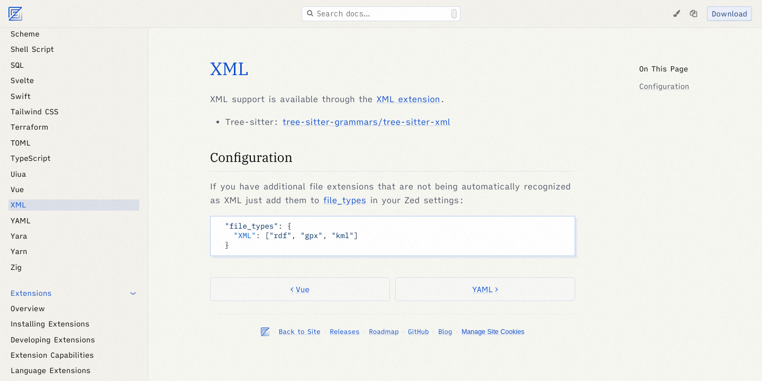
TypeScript (31, 158)
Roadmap (383, 332)
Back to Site (300, 332)
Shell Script (32, 49)
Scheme (25, 34)
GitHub (418, 332)
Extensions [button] (31, 293)
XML (18, 205)
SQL (17, 65)
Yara (19, 236)
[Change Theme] (676, 13)
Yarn (19, 251)
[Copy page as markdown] (693, 13)
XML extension (408, 99)
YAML (21, 220)
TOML (21, 143)
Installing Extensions (50, 324)
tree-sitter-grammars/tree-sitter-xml (366, 122)
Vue (17, 189)
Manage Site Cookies (492, 331)
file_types (345, 200)
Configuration (251, 157)
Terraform (29, 127)
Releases (344, 332)
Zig (16, 267)
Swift (21, 96)
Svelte (22, 80)
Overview (28, 308)
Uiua (18, 174)
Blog (445, 332)
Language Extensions (50, 370)
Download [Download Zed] (729, 14)
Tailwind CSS (34, 111)
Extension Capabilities (52, 355)
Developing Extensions (53, 339)
